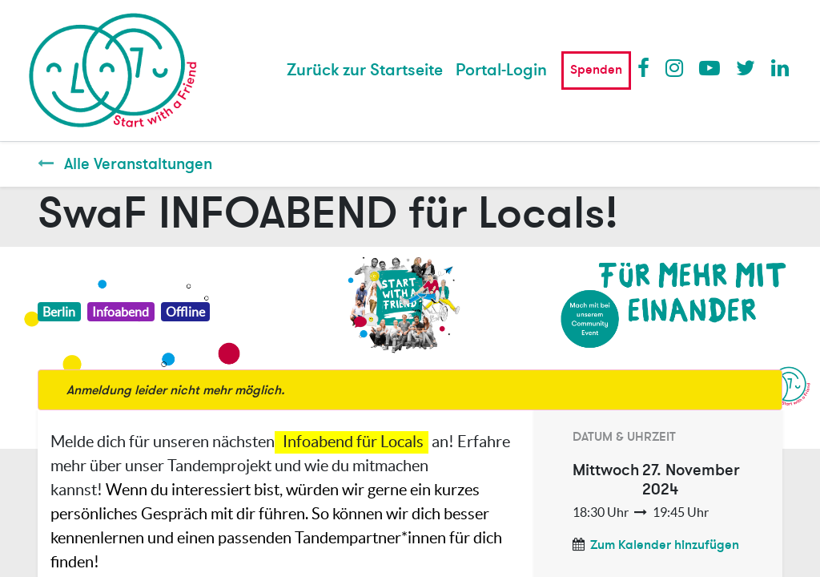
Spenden (596, 70)
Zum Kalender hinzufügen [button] (664, 545)
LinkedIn (781, 67)
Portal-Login (501, 70)
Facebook (647, 67)
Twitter (746, 67)
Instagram (675, 67)
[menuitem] (364, 70)
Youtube (709, 67)
